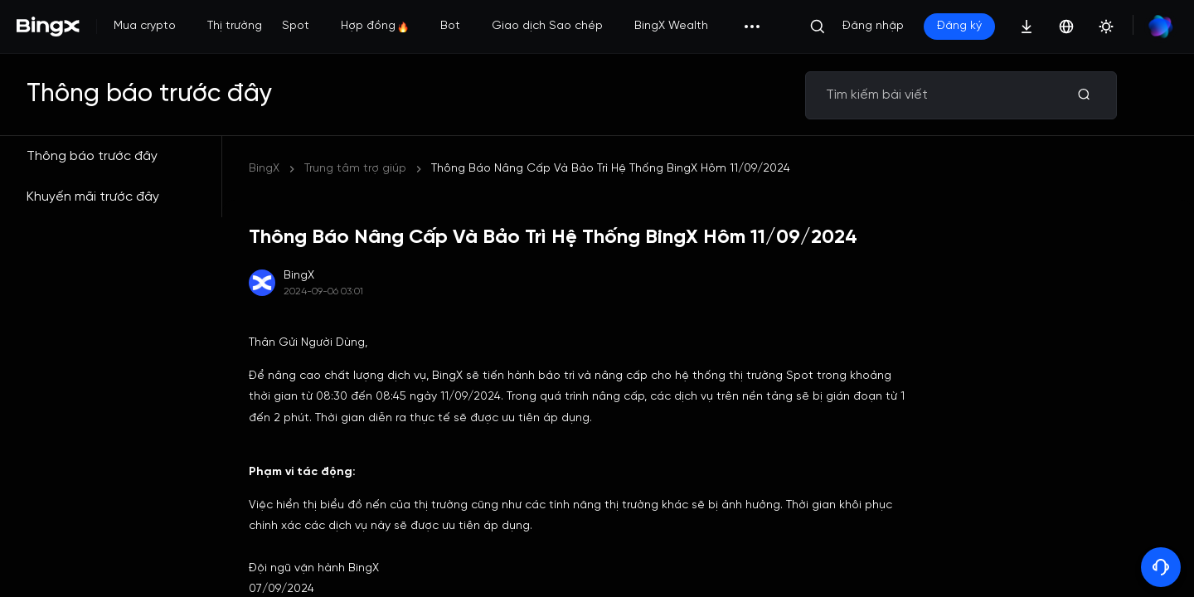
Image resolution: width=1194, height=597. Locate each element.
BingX (264, 169)
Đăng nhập (873, 26)
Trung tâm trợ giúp (355, 169)
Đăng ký (959, 26)
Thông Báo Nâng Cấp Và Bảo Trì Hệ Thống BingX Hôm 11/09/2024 (610, 169)
